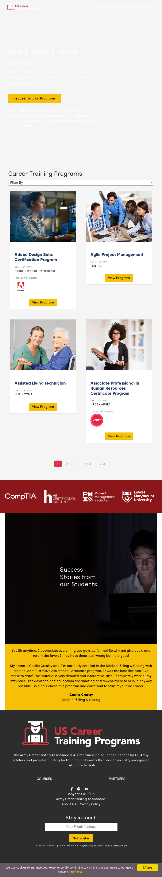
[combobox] (81, 183)
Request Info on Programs (35, 98)
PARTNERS (117, 779)
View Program (43, 302)
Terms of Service (113, 846)
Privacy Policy (89, 804)
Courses (100, 7)
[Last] (102, 464)
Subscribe (81, 838)
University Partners (134, 7)
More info (76, 872)
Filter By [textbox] (16, 183)
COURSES (44, 779)
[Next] (88, 464)
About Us (69, 804)
